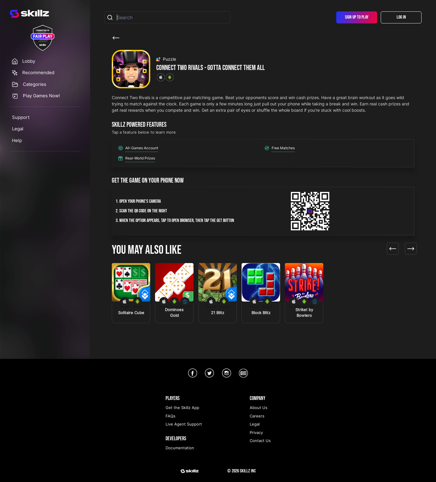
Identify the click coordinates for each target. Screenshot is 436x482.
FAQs (170, 416)
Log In (401, 17)
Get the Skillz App (182, 407)
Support (20, 117)
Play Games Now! (41, 96)
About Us (258, 407)
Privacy (256, 432)
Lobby (28, 61)
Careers (257, 416)
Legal (17, 129)
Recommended (38, 72)
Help (17, 140)
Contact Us (260, 440)
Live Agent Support (184, 424)
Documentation (180, 447)
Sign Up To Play (356, 17)
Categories (34, 84)
